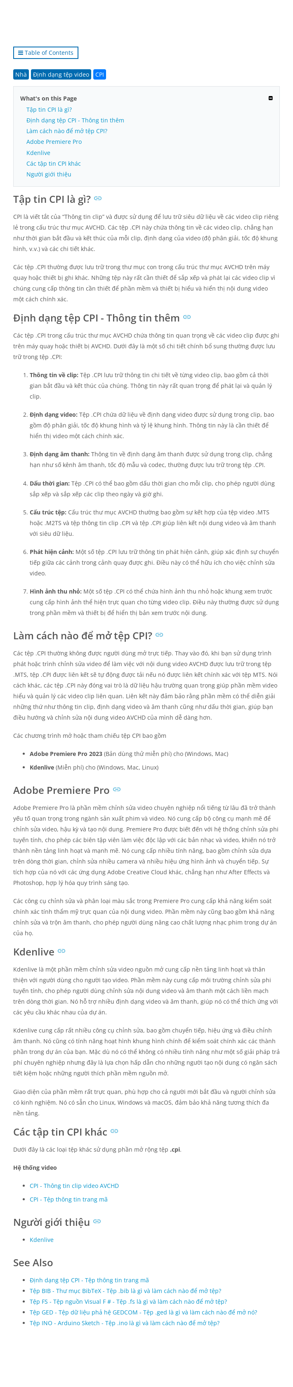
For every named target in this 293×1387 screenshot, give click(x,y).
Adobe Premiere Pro (54, 142)
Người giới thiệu (48, 174)
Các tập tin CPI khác (53, 163)
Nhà (21, 74)
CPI (99, 74)
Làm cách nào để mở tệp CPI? (66, 131)
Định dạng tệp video (61, 74)
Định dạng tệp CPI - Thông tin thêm (75, 120)
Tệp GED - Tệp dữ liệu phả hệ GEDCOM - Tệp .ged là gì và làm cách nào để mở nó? (143, 1312)
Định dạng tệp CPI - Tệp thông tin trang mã (89, 1280)
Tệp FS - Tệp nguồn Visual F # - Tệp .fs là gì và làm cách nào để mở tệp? (128, 1301)
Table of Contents (45, 52)
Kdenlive (38, 153)
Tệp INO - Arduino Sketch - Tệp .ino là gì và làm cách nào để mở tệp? (125, 1323)
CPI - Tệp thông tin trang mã (69, 1199)
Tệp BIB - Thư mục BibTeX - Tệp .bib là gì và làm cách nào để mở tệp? (125, 1291)
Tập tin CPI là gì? (49, 109)
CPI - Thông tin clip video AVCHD (74, 1186)
